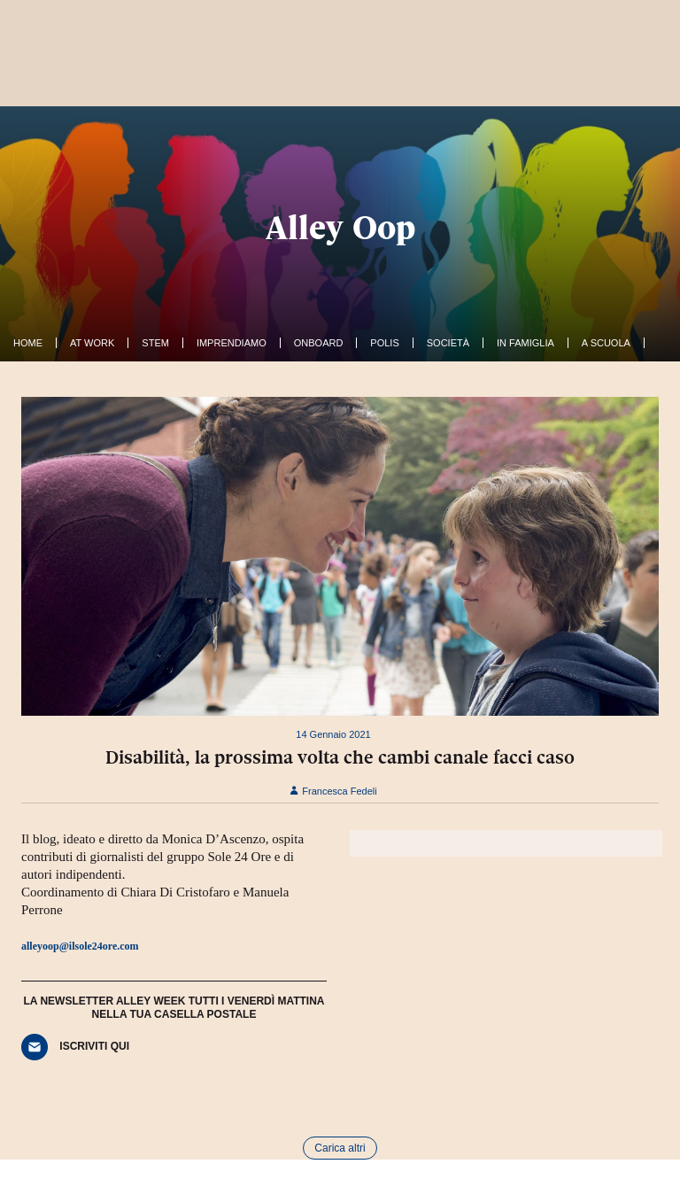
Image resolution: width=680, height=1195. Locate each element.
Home (27, 343)
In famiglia (525, 343)
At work (92, 343)
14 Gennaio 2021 (333, 734)
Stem (155, 343)
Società (448, 343)
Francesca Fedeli (333, 791)
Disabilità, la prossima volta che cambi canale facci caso (340, 757)
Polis (384, 343)
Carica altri (339, 1148)
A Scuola (606, 343)
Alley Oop (340, 227)
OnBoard (319, 343)
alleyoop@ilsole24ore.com (80, 946)
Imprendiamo (232, 343)
